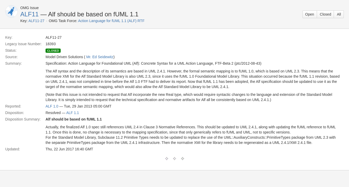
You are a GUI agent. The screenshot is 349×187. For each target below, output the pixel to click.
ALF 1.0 (52, 106)
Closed (325, 14)
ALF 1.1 (72, 113)
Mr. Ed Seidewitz (99, 57)
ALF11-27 (36, 21)
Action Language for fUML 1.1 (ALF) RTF (111, 21)
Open (309, 14)
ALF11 (29, 14)
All (339, 14)
